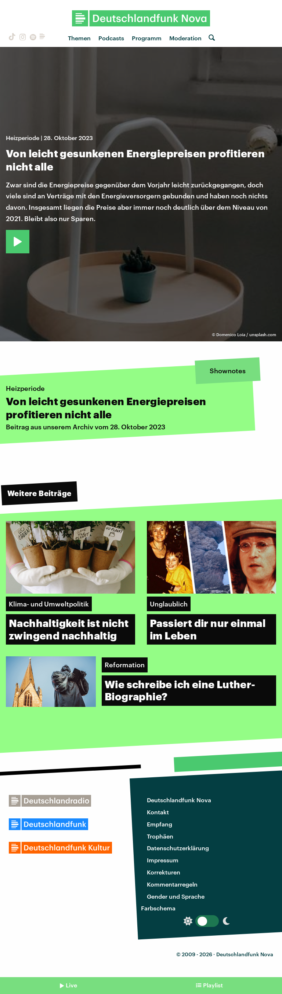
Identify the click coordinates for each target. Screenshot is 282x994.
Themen (79, 37)
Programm (147, 37)
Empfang (159, 824)
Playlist (213, 985)
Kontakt (158, 811)
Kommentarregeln (172, 884)
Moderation (185, 37)
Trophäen (160, 836)
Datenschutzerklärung (178, 847)
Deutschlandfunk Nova (179, 799)
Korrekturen (163, 872)
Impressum (162, 860)
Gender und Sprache (176, 896)
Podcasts (111, 37)
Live (71, 985)
